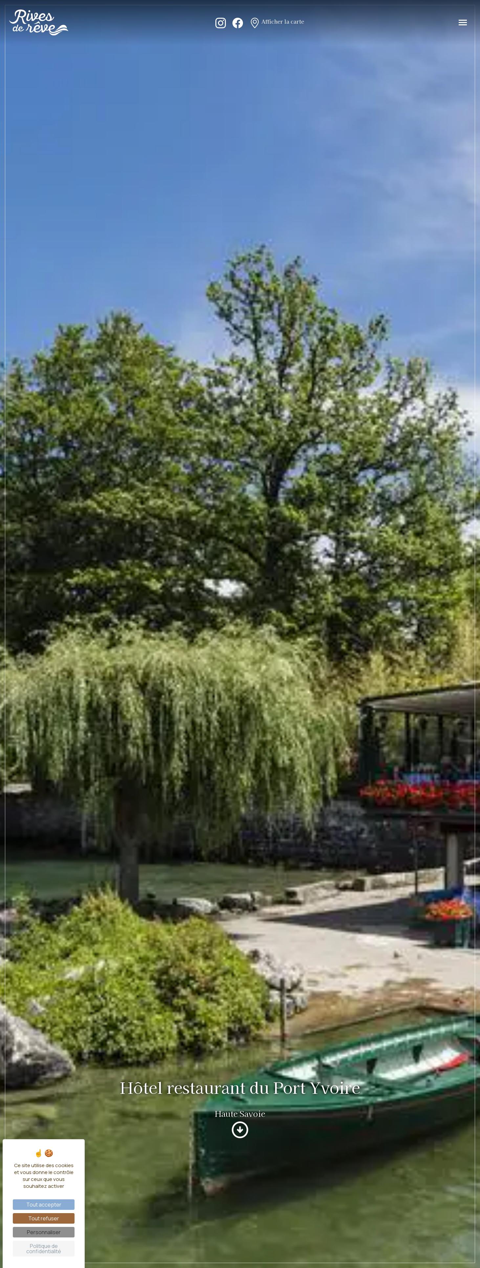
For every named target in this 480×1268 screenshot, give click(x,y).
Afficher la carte (277, 22)
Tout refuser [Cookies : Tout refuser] (43, 1218)
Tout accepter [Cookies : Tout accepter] (43, 1204)
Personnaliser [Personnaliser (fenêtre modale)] (44, 1232)
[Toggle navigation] (463, 22)
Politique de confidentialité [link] (43, 1248)
